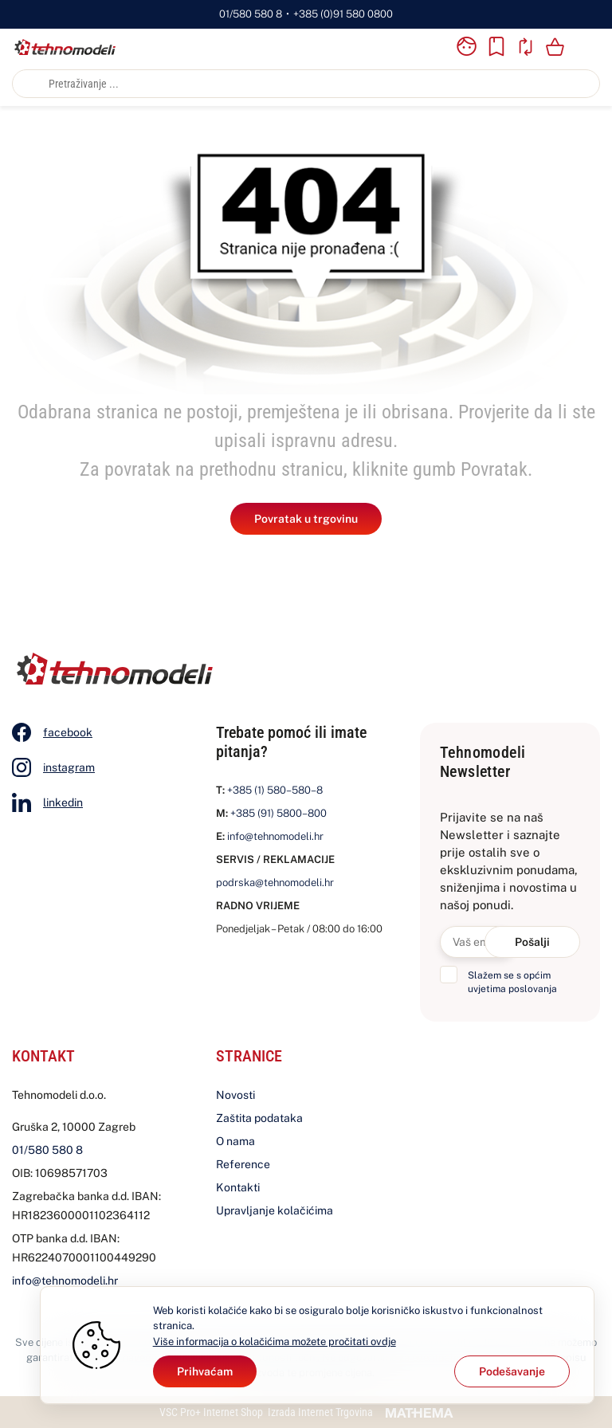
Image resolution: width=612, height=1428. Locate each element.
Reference (243, 1164)
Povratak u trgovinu (306, 518)
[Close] (205, 1371)
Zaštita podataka (259, 1118)
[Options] (512, 1371)
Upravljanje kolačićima (274, 1210)
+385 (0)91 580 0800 (343, 14)
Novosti (235, 1095)
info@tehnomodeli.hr (275, 836)
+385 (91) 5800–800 (278, 813)
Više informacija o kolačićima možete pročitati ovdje (274, 1342)
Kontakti (238, 1187)
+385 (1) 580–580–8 (275, 790)
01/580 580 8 (250, 14)
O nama (235, 1141)
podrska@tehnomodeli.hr (275, 883)
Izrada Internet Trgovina (320, 1412)
